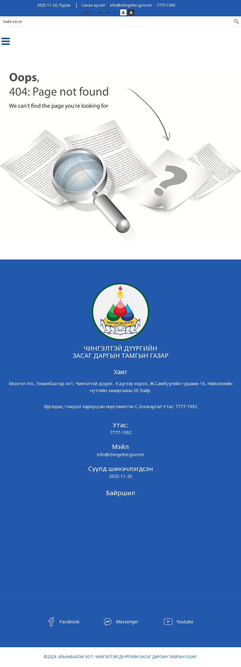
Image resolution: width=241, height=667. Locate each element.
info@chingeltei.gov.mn (131, 5)
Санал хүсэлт (93, 5)
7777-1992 (166, 5)
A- (100, 12)
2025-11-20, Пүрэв (53, 5)
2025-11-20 (120, 476)
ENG (86, 12)
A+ (108, 12)
